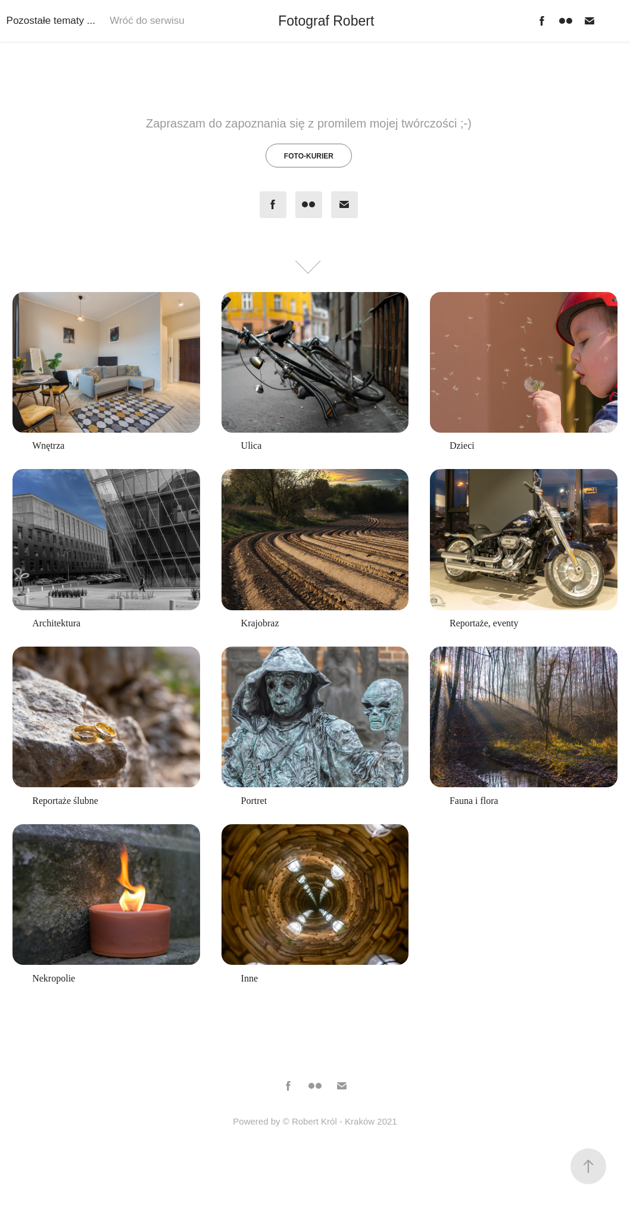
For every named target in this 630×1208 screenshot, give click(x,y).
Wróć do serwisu (147, 20)
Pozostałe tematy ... (51, 20)
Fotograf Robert (328, 21)
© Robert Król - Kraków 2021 (340, 1121)
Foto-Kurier (308, 156)
